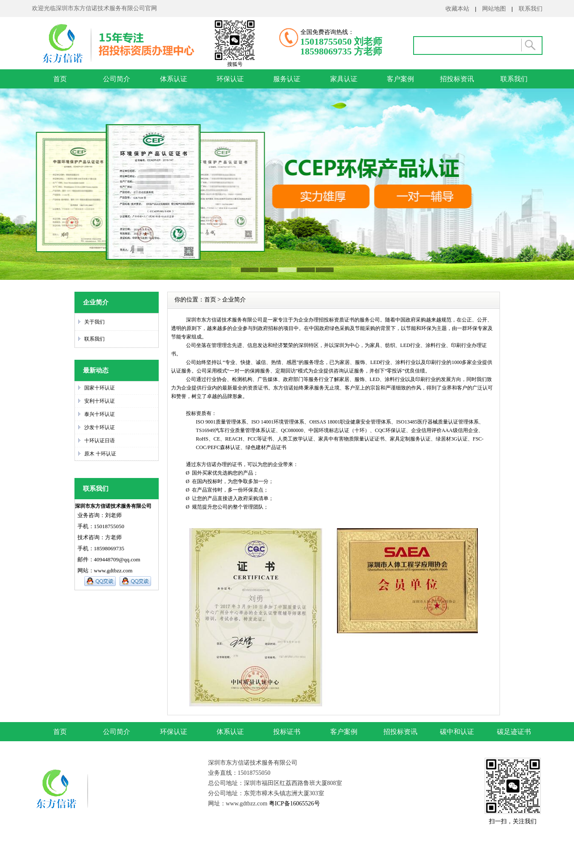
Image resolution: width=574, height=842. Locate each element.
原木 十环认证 (100, 454)
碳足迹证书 (514, 731)
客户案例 (400, 78)
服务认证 (286, 78)
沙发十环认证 (99, 427)
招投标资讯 (457, 78)
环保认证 (230, 78)
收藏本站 (457, 8)
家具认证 (343, 78)
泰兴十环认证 (99, 414)
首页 (60, 78)
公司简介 (116, 78)
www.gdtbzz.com (113, 570)
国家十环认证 (99, 388)
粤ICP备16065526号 (293, 803)
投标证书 (286, 731)
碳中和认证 (457, 731)
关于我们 (94, 322)
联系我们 (531, 8)
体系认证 (173, 78)
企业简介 (234, 299)
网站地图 (494, 8)
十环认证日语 (99, 441)
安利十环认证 (99, 401)
